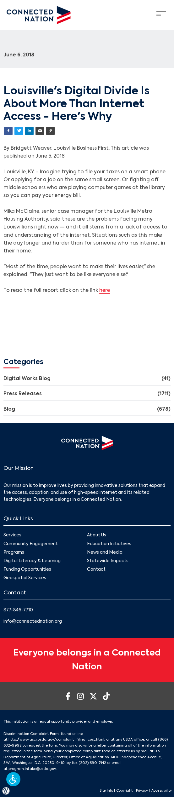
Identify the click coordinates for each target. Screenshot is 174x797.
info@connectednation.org (32, 622)
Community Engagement (30, 544)
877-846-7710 (18, 610)
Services (12, 536)
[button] (13, 779)
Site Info (106, 790)
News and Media (104, 553)
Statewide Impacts (107, 561)
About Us (96, 536)
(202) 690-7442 (92, 763)
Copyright (125, 790)
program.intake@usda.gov (32, 769)
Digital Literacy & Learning (32, 561)
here (104, 290)
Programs (13, 553)
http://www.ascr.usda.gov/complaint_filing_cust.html (56, 740)
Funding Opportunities (27, 570)
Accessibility (161, 790)
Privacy (142, 790)
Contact (96, 570)
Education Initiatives (109, 544)
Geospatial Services (24, 578)
